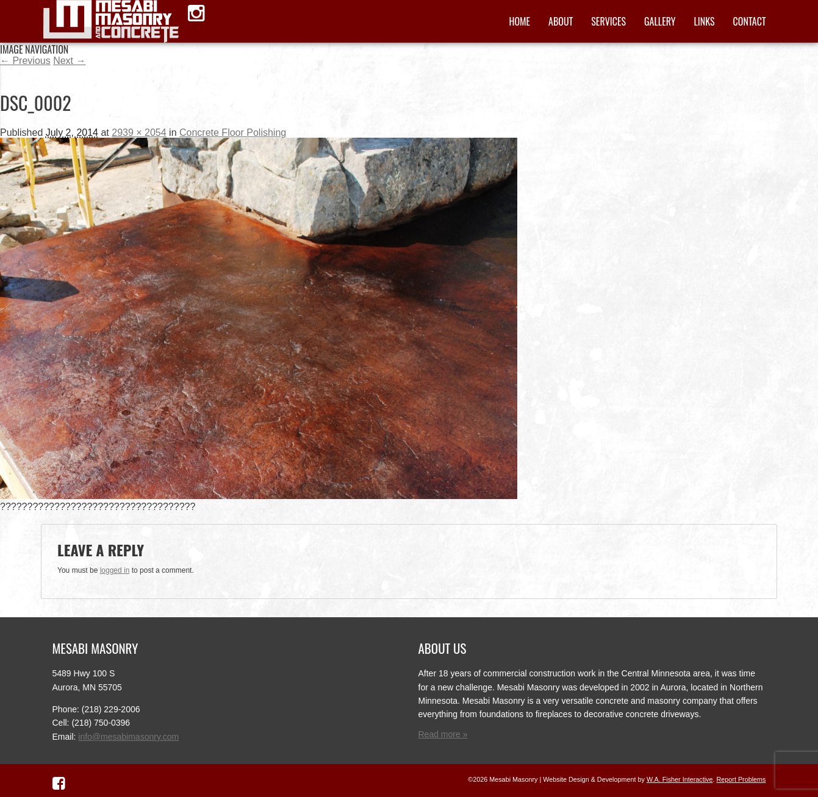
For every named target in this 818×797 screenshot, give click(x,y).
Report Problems (741, 779)
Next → (69, 60)
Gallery (659, 21)
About (560, 21)
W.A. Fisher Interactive (680, 779)
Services (608, 21)
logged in (115, 570)
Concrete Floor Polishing (232, 132)
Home (519, 21)
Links (704, 21)
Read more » (443, 734)
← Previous (25, 60)
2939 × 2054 (139, 132)
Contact (749, 21)
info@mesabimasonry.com (128, 737)
